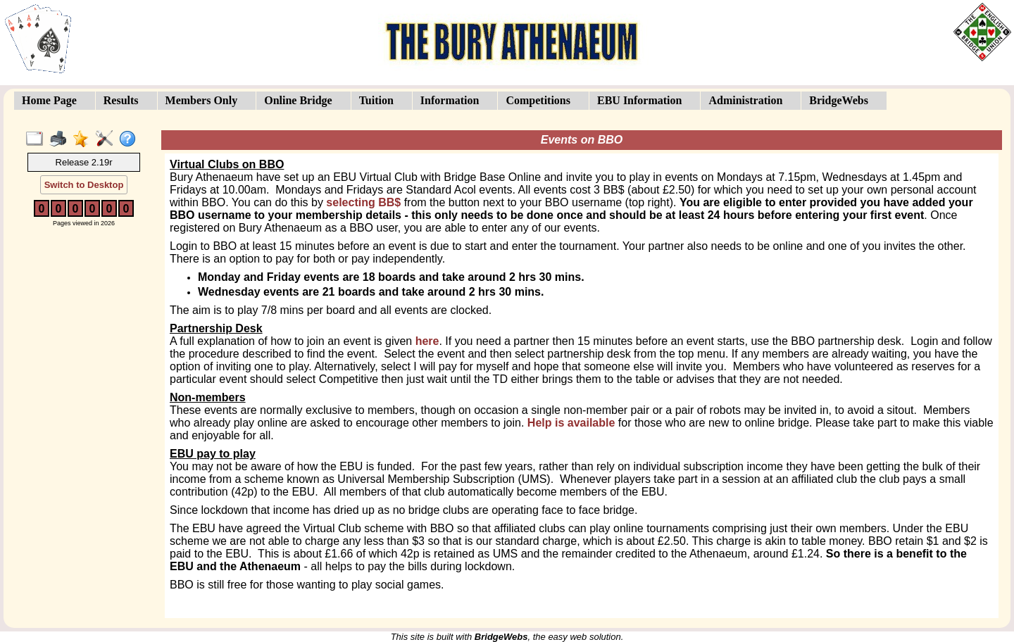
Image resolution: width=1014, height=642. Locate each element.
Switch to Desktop (84, 185)
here (427, 341)
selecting (363, 202)
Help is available (571, 423)
